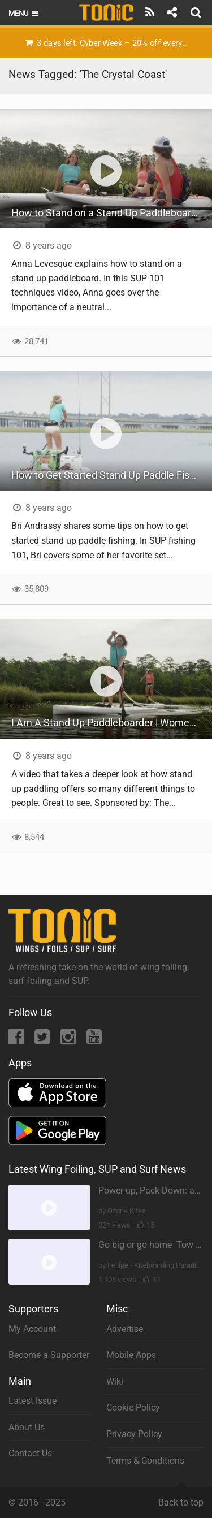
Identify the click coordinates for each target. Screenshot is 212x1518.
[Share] (171, 12)
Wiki (114, 1381)
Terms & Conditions (145, 1460)
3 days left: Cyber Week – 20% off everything (110, 43)
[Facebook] (17, 1040)
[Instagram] (69, 1040)
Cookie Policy (133, 1407)
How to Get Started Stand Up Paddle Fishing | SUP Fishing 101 (111, 475)
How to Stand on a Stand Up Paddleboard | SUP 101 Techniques (111, 213)
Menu (24, 13)
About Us (26, 1427)
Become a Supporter (48, 1355)
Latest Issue (32, 1400)
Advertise (124, 1329)
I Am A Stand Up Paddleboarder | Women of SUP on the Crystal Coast (111, 722)
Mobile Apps (131, 1355)
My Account (32, 1329)
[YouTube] (94, 1040)
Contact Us (30, 1453)
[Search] (197, 12)
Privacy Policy (134, 1434)
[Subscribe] (150, 12)
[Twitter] (43, 1040)
